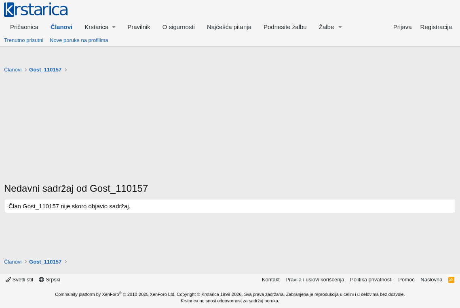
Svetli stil (19, 280)
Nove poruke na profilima (79, 40)
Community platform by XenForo (115, 294)
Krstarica (210, 294)
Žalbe (326, 26)
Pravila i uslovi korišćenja (314, 280)
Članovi (61, 26)
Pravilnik (138, 26)
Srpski (49, 280)
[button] (99, 26)
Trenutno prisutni (23, 40)
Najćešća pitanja (229, 26)
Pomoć (406, 280)
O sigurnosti (178, 26)
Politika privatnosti (371, 280)
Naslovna (431, 280)
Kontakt (271, 280)
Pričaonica (24, 26)
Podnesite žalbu (285, 26)
